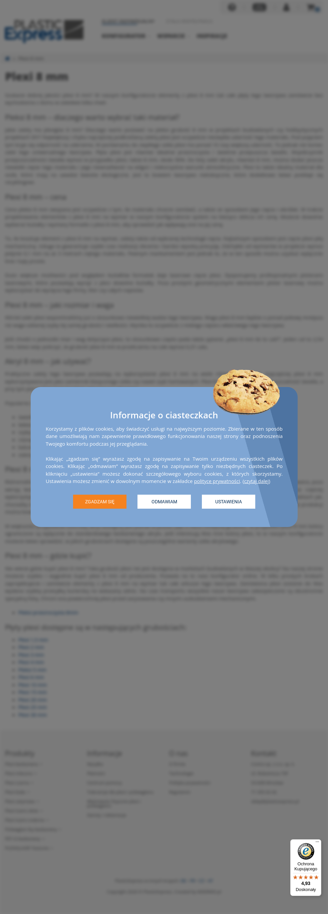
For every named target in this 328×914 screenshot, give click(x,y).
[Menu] (317, 843)
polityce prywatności (218, 481)
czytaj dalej (258, 481)
